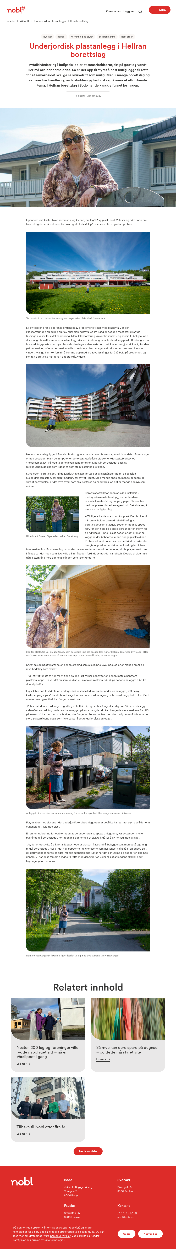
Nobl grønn (127, 36)
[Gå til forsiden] (16, 10)
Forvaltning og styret (82, 36)
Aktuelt (24, 21)
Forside (10, 21)
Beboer (61, 36)
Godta (126, 1233)
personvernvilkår (60, 1235)
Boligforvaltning (107, 36)
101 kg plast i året (105, 220)
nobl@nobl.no (125, 1217)
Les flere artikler (88, 1151)
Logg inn (128, 11)
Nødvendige (150, 1233)
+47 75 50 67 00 (127, 1213)
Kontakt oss (113, 11)
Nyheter (47, 36)
